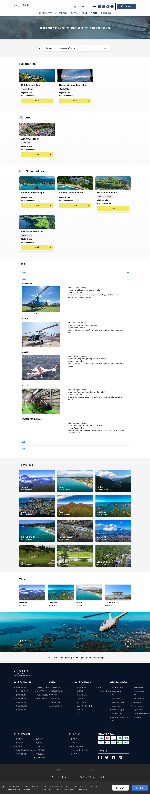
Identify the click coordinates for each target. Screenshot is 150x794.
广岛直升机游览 (42, 691)
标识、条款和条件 (77, 746)
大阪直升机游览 (21, 702)
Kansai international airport (120, 717)
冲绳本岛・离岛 (103, 691)
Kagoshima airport (118, 687)
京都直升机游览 (21, 710)
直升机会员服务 (41, 757)
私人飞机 (74, 13)
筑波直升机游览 (42, 695)
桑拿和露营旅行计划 (58, 691)
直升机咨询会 (40, 750)
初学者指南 (20, 743)
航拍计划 (39, 743)
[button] (36, 313)
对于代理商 (40, 754)
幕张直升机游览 (21, 706)
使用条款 (74, 754)
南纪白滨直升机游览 (44, 687)
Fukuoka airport (117, 691)
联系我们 (19, 739)
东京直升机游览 (21, 687)
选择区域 (80, 691)
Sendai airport (116, 706)
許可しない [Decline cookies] (120, 788)
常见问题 (19, 746)
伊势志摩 (80, 698)
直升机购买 (40, 746)
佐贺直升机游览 (42, 698)
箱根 (78, 713)
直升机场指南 (106, 13)
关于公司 (74, 739)
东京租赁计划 (55, 702)
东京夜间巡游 (55, 687)
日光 (99, 687)
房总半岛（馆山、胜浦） (85, 706)
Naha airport (116, 698)
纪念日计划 (55, 698)
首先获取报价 (81, 687)
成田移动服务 (81, 702)
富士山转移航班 (82, 695)
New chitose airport (118, 702)
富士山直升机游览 (22, 691)
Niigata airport (116, 721)
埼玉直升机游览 (21, 698)
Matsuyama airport (118, 710)
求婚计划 (54, 695)
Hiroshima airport (117, 695)
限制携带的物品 (21, 754)
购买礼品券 (40, 739)
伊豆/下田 (80, 710)
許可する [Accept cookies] (139, 788)
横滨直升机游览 (21, 695)
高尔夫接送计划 (56, 706)
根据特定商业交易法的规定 (80, 750)
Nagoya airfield (117, 713)
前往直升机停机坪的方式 (24, 750)
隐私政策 (74, 743)
